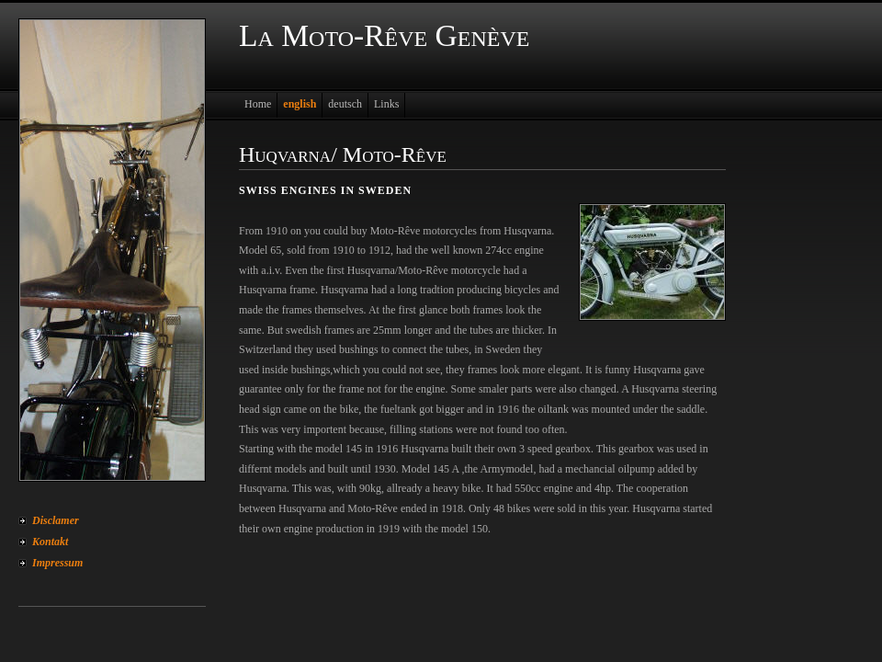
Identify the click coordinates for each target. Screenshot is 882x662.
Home (257, 103)
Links (386, 103)
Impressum (57, 562)
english (299, 103)
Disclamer (55, 520)
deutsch (345, 103)
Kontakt (50, 541)
